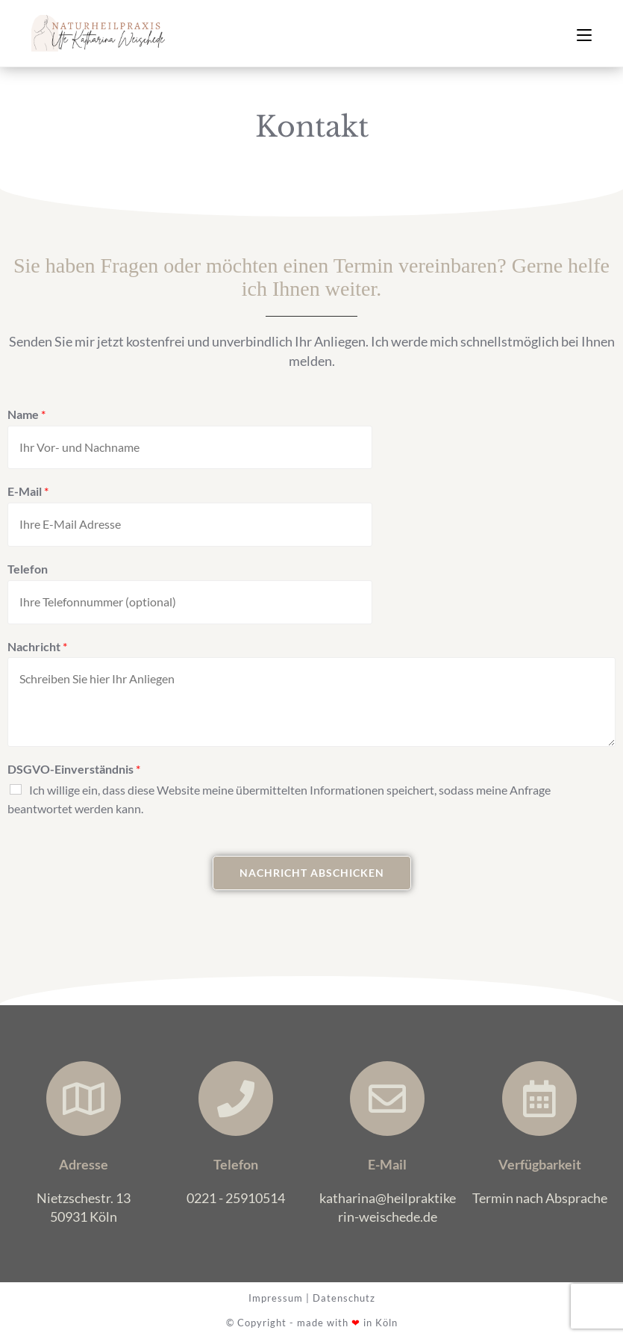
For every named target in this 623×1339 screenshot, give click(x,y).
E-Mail (27, 491)
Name (26, 414)
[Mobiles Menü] (584, 33)
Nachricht (37, 646)
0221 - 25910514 (236, 1198)
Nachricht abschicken (312, 872)
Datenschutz (344, 1298)
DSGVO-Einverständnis (73, 769)
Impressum (275, 1298)
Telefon (27, 569)
